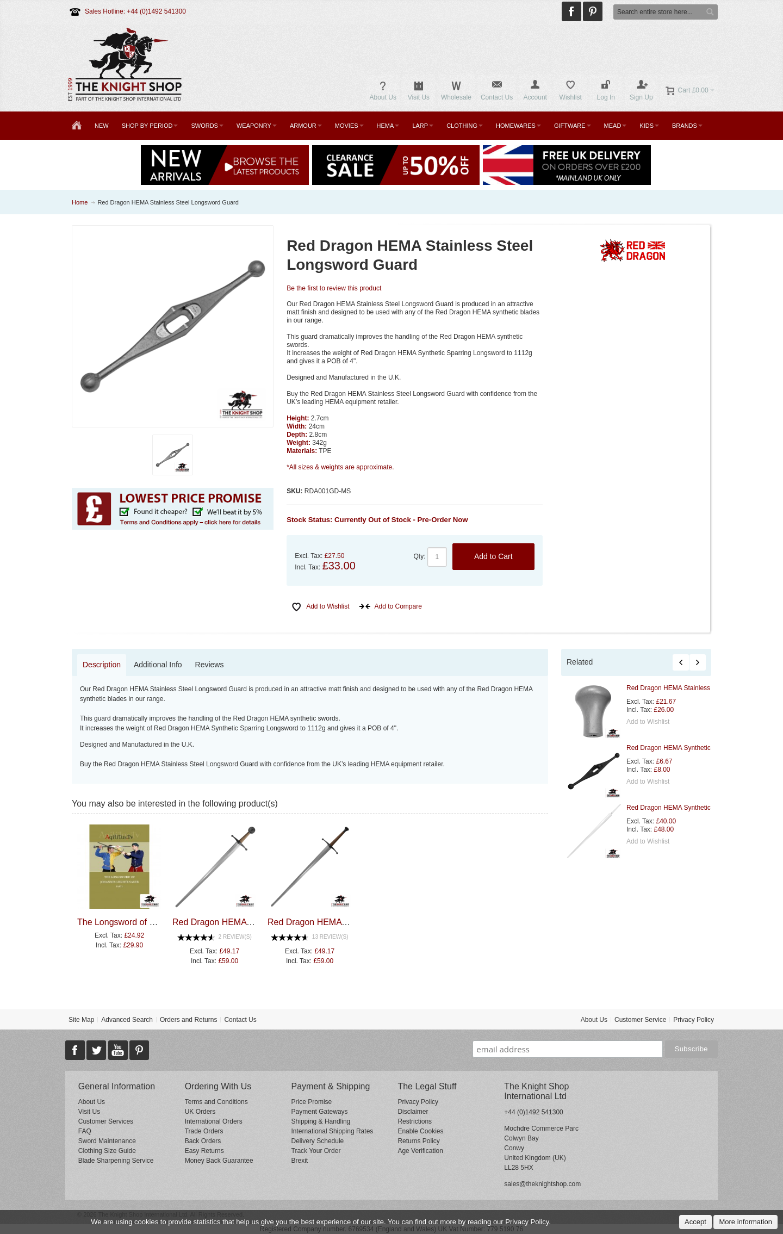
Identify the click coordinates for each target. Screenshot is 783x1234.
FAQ (84, 1131)
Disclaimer (412, 1111)
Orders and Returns (188, 1020)
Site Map (81, 1020)
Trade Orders (204, 1131)
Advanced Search (127, 1020)
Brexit (299, 1160)
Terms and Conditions (216, 1102)
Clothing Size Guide (107, 1151)
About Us (594, 1020)
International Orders (214, 1121)
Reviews (209, 664)
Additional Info (158, 664)
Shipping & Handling (321, 1121)
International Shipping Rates (332, 1131)
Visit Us (89, 1111)
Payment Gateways (319, 1111)
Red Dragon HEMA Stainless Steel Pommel (689, 688)
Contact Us (240, 1020)
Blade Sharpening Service (116, 1160)
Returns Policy (418, 1141)
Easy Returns (204, 1151)
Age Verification (420, 1151)
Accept (695, 1222)
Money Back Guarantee (219, 1160)
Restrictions (414, 1121)
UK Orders (200, 1111)
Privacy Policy (693, 1020)
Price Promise (311, 1102)
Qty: (420, 556)
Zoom (173, 326)
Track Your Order (316, 1151)
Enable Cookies (420, 1131)
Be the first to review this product (334, 288)
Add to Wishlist (647, 721)
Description (102, 664)
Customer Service (640, 1020)
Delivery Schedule (317, 1141)
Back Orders (203, 1141)
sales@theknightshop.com (542, 1184)
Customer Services (105, 1121)
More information (745, 1222)
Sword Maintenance (107, 1141)
